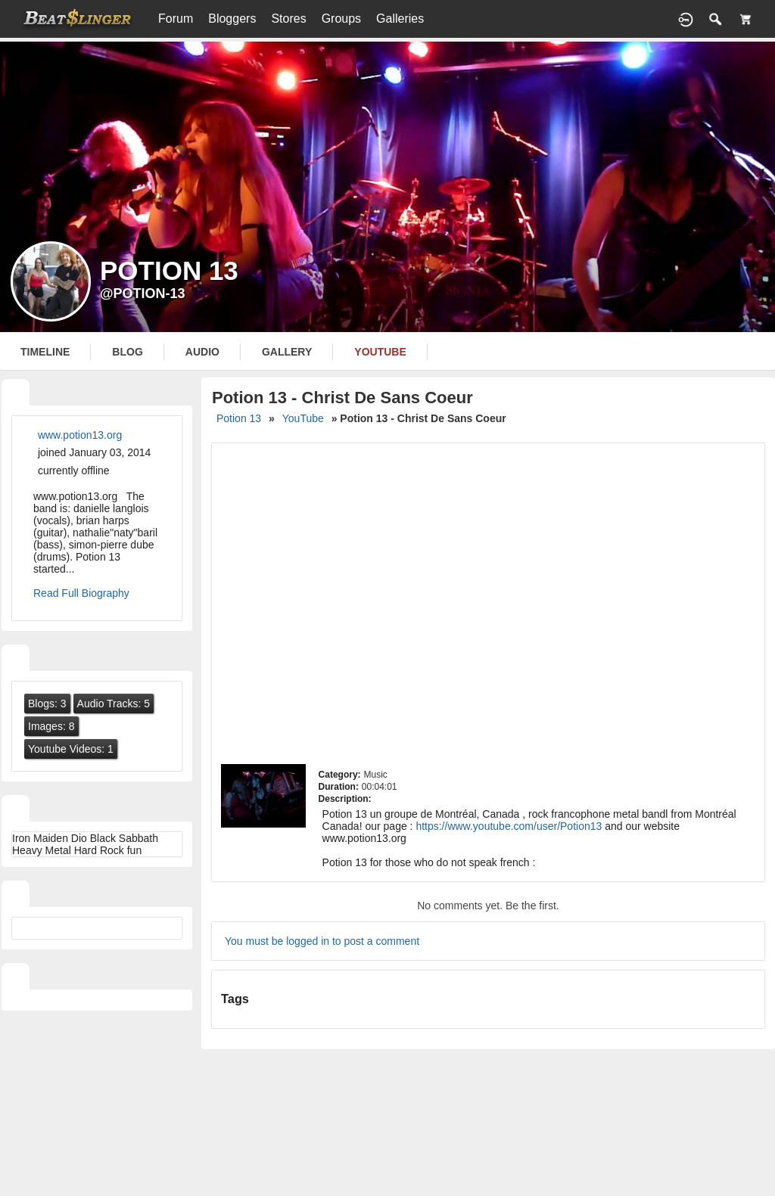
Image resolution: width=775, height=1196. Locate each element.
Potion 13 (238, 418)
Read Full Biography (81, 593)
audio (202, 352)
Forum (175, 18)
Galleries (400, 18)
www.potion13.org (80, 435)
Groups (341, 18)
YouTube (303, 418)
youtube (380, 352)
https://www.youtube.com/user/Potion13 (509, 826)
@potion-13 (142, 293)
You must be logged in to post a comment (322, 941)
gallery (287, 352)
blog (127, 352)
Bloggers (232, 18)
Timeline (45, 352)
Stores (288, 18)
